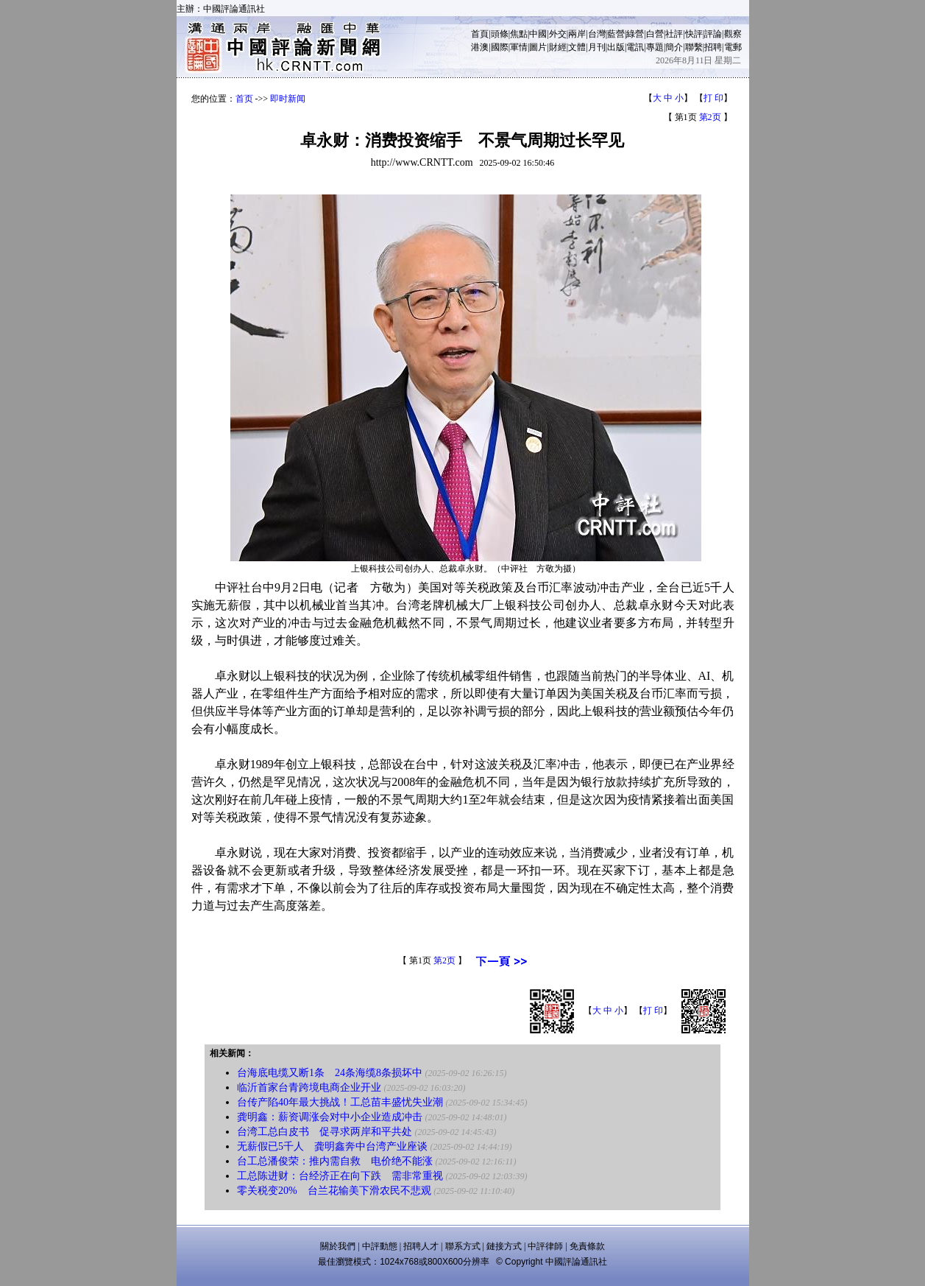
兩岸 (577, 34)
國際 (499, 47)
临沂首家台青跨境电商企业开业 (309, 1087)
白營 (655, 34)
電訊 (635, 47)
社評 (674, 34)
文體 (577, 47)
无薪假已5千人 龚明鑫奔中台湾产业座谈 (332, 1146)
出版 (616, 47)
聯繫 (694, 47)
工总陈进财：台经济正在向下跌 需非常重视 (340, 1175)
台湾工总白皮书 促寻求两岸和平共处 (324, 1131)
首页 (244, 99)
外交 (558, 34)
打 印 (713, 98)
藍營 (616, 34)
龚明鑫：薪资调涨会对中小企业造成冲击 (329, 1116)
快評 (694, 34)
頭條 (499, 34)
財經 (558, 47)
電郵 (733, 47)
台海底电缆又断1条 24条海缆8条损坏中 (329, 1072)
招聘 (713, 47)
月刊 (597, 47)
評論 (713, 34)
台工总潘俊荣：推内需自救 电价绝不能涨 (335, 1161)
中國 (538, 34)
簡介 (674, 47)
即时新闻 (287, 99)
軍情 (519, 47)
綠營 (635, 34)
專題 (655, 47)
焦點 (519, 34)
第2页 (710, 117)
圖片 (538, 47)
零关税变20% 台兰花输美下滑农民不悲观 (334, 1190)
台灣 (597, 34)
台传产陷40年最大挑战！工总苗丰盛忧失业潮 (340, 1102)
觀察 (733, 34)
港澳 (480, 47)
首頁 (480, 34)
